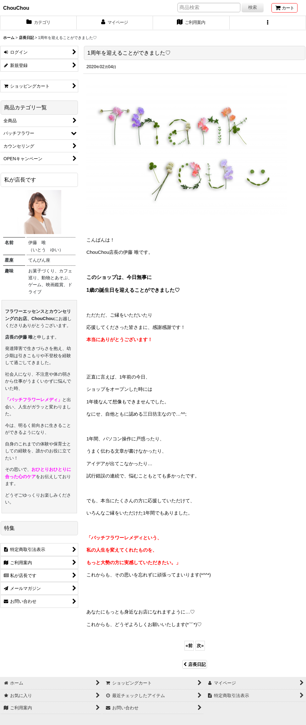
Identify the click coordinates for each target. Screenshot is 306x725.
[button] (268, 23)
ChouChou (16, 8)
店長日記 (194, 664)
